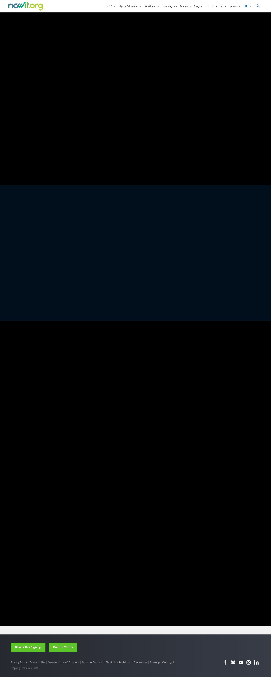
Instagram (248, 662)
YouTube (241, 662)
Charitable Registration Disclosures (126, 662)
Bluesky (233, 662)
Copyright (168, 662)
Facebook (225, 662)
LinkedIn (256, 662)
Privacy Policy (19, 662)
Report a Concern (92, 662)
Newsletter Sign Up (28, 647)
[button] (111, 6)
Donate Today (63, 647)
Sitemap (155, 662)
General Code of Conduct (63, 662)
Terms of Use (37, 662)
